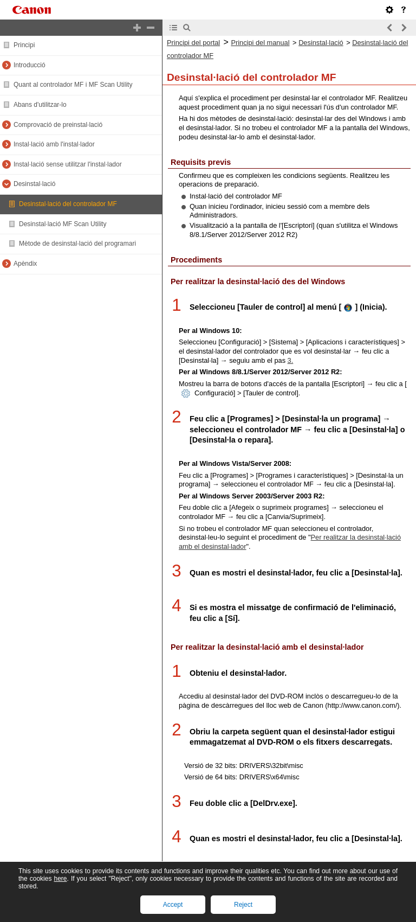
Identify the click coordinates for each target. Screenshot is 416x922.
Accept (173, 904)
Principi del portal (193, 43)
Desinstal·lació (320, 43)
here (60, 878)
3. (291, 360)
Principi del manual (260, 43)
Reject (243, 904)
